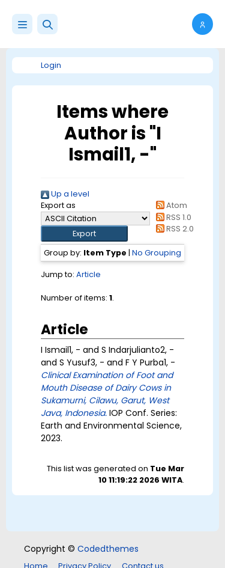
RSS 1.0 (171, 217)
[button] (47, 24)
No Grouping (156, 253)
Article (88, 274)
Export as (58, 205)
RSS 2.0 (173, 229)
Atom (169, 205)
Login (51, 65)
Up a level (65, 194)
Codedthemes (108, 549)
